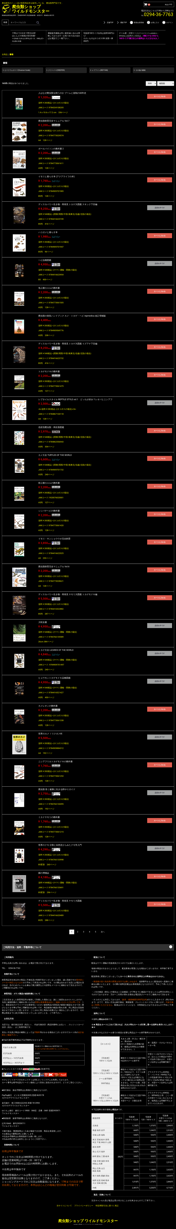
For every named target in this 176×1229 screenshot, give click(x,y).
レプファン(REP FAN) (100, 70)
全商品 (5, 54)
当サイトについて (64, 1205)
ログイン (167, 22)
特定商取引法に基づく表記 (107, 1205)
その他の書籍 (141, 70)
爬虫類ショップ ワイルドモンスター (88, 1221)
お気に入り (153, 22)
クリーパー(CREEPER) (56, 70)
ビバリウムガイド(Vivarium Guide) (17, 70)
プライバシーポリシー (83, 1205)
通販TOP (121, 22)
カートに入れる (160, 96)
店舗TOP (108, 22)
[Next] (103, 931)
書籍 (11, 54)
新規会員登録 (137, 22)
